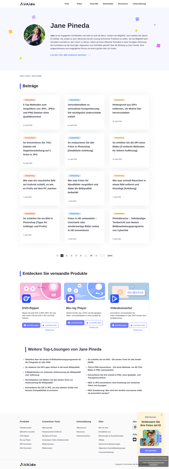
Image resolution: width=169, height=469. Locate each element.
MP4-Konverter (25, 444)
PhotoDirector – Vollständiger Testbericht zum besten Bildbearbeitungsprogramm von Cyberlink (129, 224)
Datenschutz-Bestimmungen (109, 444)
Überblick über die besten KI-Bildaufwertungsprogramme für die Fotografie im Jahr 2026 (53, 360)
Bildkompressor (48, 444)
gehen (110, 255)
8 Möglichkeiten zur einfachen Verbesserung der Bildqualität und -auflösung (53, 373)
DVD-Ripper (30, 308)
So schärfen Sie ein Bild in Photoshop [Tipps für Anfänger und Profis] (38, 222)
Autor (28, 76)
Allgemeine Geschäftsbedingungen (112, 448)
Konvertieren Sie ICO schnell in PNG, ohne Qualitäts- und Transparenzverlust (114, 376)
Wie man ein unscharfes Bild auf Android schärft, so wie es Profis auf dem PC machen (39, 184)
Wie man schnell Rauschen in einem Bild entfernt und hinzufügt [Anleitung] (129, 184)
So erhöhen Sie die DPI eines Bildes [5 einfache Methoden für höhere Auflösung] (129, 146)
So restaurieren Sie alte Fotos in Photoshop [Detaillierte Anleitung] (81, 146)
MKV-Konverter (25, 448)
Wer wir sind (103, 428)
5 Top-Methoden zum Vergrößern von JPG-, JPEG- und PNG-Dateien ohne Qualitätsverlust (39, 110)
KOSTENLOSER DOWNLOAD (31, 325)
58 (91, 255)
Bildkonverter (47, 448)
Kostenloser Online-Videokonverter (55, 440)
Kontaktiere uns (105, 432)
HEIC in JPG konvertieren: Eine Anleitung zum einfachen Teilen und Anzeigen (114, 384)
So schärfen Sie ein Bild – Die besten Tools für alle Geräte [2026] (114, 360)
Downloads (108, 4)
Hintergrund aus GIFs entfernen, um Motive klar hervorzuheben (127, 108)
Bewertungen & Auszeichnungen (111, 436)
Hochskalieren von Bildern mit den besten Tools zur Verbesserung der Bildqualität (49, 381)
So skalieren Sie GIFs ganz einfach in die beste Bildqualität (52, 367)
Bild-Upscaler (150, 417)
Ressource (123, 4)
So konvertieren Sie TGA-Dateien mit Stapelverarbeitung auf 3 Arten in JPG (37, 148)
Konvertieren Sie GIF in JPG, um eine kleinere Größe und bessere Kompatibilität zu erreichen (51, 389)
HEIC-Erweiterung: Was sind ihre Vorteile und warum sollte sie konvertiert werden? (115, 391)
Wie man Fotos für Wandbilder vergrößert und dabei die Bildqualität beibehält (83, 186)
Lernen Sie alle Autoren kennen (70, 54)
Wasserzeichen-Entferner (52, 432)
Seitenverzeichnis (83, 436)
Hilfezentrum (81, 428)
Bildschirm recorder (27, 432)
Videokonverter (121, 308)
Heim (22, 76)
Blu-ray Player (76, 308)
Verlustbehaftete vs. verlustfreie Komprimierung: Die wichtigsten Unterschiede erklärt (84, 110)
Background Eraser (49, 436)
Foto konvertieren (30, 138)
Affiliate (101, 440)
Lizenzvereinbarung (106, 452)
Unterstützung (139, 4)
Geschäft (94, 4)
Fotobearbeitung (29, 100)
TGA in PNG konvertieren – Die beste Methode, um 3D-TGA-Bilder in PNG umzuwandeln (115, 368)
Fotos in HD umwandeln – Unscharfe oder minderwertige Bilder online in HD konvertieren (83, 224)
